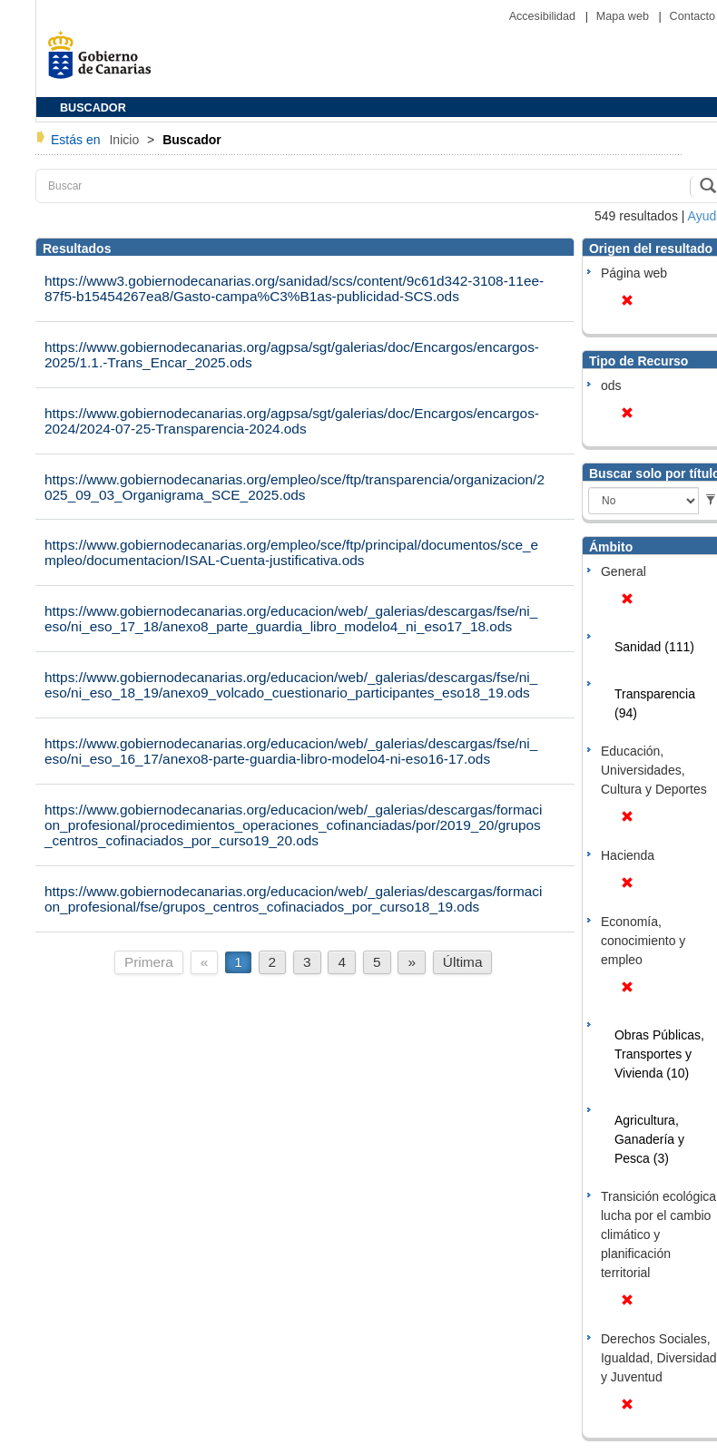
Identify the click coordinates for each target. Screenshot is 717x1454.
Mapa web (624, 16)
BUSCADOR (93, 108)
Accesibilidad (544, 16)
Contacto (692, 16)
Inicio (125, 139)
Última (463, 962)
